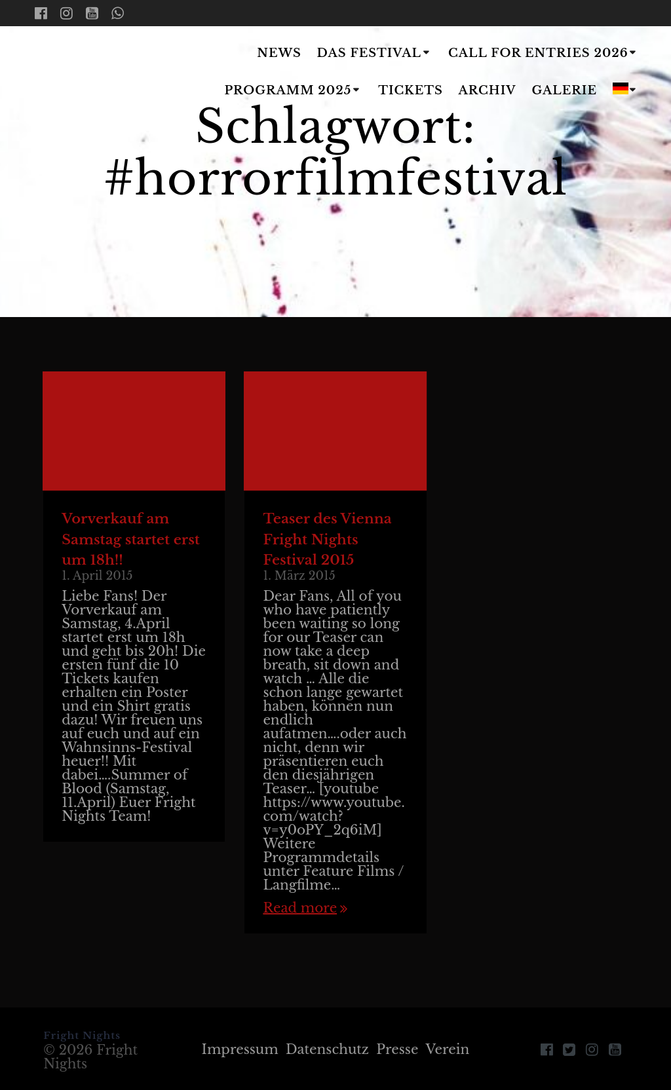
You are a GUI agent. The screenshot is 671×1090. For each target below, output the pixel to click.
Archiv (487, 90)
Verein (448, 1049)
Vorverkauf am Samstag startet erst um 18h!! (131, 539)
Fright (102, 73)
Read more (300, 908)
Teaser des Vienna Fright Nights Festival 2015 (327, 539)
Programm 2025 (287, 90)
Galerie (565, 90)
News (279, 53)
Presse (397, 1049)
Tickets (410, 90)
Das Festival (369, 53)
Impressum (240, 1049)
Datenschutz (327, 1049)
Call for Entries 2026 (538, 53)
